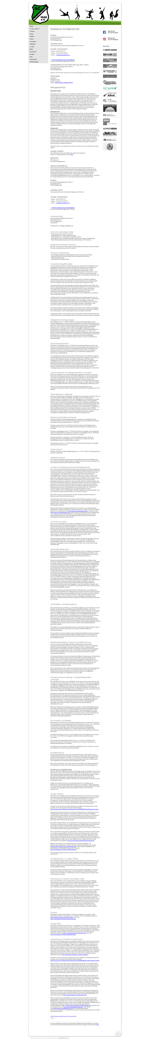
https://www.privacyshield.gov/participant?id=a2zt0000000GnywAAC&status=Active (75, 960)
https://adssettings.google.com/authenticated (63, 919)
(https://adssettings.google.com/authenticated (63, 849)
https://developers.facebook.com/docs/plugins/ (75, 954)
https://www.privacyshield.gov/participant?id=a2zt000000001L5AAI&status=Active (74, 809)
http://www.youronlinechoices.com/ (60, 512)
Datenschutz (40, 1038)
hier (98, 1024)
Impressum (33, 1038)
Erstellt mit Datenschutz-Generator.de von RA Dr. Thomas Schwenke (63, 1016)
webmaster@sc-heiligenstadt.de (64, 82)
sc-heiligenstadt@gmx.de (63, 55)
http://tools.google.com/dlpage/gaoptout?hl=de (81, 840)
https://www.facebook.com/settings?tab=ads (78, 1005)
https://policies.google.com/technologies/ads (63, 846)
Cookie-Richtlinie (48, 1038)
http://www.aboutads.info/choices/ (78, 511)
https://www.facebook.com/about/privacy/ (75, 995)
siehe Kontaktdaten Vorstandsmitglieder (63, 60)
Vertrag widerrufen (63, 1038)
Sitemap (55, 1038)
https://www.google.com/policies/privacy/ (62, 917)
